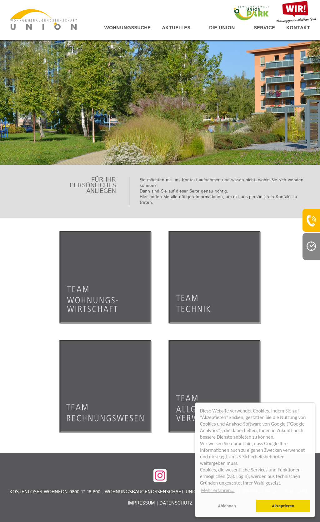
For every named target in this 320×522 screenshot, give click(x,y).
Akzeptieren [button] (283, 506)
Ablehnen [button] (227, 506)
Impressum (141, 503)
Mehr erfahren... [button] (217, 490)
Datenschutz (175, 503)
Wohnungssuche (127, 28)
